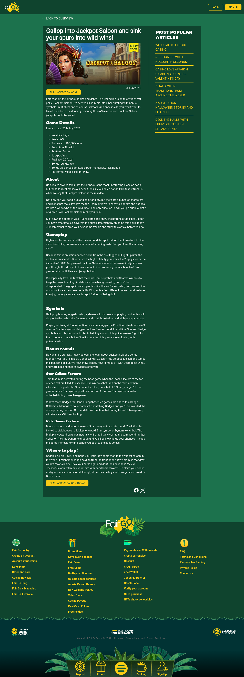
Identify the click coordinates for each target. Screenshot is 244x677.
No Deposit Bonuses (80, 573)
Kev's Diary (18, 566)
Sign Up (233, 7)
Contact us (186, 573)
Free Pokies (75, 611)
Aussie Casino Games (81, 584)
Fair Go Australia (22, 594)
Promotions (75, 551)
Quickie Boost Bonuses (82, 578)
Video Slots (75, 595)
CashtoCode (131, 583)
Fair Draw (74, 562)
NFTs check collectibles (138, 599)
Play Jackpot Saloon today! (67, 483)
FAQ (182, 551)
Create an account (23, 555)
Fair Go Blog (19, 583)
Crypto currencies (135, 555)
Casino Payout (77, 600)
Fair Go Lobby (20, 550)
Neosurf (129, 561)
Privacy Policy (188, 567)
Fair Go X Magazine (24, 588)
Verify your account (136, 588)
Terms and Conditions (193, 556)
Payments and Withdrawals (140, 550)
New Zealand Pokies (80, 589)
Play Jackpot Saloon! (63, 92)
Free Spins (74, 567)
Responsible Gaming (192, 562)
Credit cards (131, 566)
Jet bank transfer (134, 577)
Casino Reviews (21, 577)
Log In (215, 7)
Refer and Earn (21, 572)
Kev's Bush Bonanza (80, 556)
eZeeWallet (131, 572)
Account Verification (24, 561)
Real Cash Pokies (78, 606)
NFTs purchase (133, 594)
